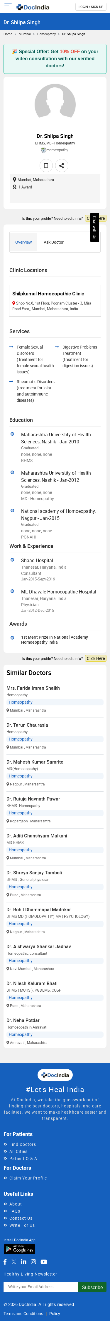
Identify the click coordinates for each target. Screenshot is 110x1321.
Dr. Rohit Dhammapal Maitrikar (38, 909)
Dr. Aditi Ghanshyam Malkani (36, 835)
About (15, 1204)
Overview (23, 242)
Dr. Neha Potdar (23, 1020)
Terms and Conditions (23, 1313)
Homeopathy (46, 34)
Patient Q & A (23, 1158)
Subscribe (92, 1287)
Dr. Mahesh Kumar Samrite (34, 762)
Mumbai (25, 34)
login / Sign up (91, 6)
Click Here (96, 218)
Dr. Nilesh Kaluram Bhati (31, 983)
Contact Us (21, 1218)
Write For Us (22, 1225)
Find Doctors (22, 1144)
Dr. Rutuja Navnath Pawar (33, 798)
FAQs (14, 1211)
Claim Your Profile (28, 1178)
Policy (54, 1313)
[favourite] (46, 165)
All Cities (18, 1151)
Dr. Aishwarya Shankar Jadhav (38, 946)
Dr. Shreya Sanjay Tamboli (34, 872)
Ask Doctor (54, 242)
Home (8, 34)
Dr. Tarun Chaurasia (27, 725)
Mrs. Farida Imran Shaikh (33, 688)
